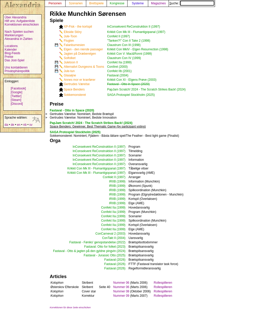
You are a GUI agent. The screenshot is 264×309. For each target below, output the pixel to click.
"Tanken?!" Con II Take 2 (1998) (128, 40)
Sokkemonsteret (75, 95)
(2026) (121, 259)
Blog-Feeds (12, 53)
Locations (11, 46)
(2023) (121, 246)
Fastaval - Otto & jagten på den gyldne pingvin (84, 251)
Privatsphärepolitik (17, 71)
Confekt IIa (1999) (119, 62)
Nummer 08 (121, 291)
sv (30, 125)
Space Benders (74, 89)
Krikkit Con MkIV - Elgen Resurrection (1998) (137, 49)
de (12, 125)
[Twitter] (16, 96)
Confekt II (109, 177)
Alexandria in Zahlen (18, 39)
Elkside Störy (73, 32)
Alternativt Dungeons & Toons (84, 66)
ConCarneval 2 (105, 233)
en (18, 125)
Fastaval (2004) (117, 75)
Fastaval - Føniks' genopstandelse (92, 242)
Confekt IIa (108, 207)
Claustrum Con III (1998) (124, 45)
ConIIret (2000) (117, 66)
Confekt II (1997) (118, 36)
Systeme (138, 3)
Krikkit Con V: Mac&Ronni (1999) (129, 53)
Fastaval (110, 259)
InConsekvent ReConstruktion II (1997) (133, 26)
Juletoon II (71, 62)
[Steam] (16, 100)
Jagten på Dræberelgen (80, 53)
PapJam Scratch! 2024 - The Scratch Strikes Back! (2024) (146, 89)
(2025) (121, 255)
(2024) (121, 251)
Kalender (11, 49)
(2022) (121, 242)
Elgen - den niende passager (83, 49)
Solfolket (70, 58)
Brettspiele (96, 3)
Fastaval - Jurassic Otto (100, 255)
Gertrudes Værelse (77, 84)
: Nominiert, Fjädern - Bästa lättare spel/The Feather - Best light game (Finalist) (114, 136)
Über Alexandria (15, 17)
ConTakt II (109, 238)
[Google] (16, 92)
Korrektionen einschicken (22, 24)
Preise (9, 57)
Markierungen (14, 35)
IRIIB (112, 181)
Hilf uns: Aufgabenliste (20, 21)
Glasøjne (70, 75)
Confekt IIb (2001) (119, 71)
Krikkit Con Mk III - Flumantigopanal (91, 168)
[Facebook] (18, 88)
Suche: (191, 3)
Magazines (158, 3)
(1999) (121, 181)
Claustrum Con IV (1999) (124, 58)
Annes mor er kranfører (79, 80)
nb (25, 125)
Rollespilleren (163, 282)
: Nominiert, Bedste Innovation (83, 117)
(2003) (121, 233)
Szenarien (76, 3)
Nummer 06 (121, 282)
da (6, 125)
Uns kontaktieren (16, 67)
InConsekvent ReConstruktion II (94, 146)
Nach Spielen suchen (19, 31)
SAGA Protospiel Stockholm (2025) (131, 95)
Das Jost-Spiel (14, 60)
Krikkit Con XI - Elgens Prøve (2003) (131, 80)
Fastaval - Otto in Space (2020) (128, 84)
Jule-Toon (70, 36)
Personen (54, 3)
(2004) (121, 238)
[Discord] (17, 104)
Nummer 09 (121, 295)
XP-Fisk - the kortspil (78, 26)
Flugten (69, 40)
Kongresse (117, 3)
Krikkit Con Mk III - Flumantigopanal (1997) (136, 32)
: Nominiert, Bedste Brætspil (82, 114)
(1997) (121, 146)
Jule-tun (69, 71)
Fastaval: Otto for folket (100, 246)
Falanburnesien (74, 45)
